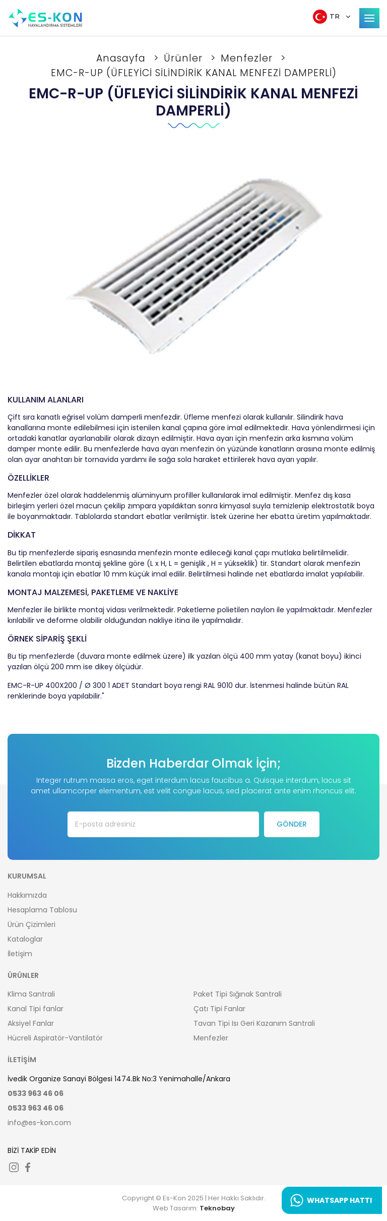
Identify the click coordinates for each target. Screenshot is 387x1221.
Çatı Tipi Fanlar (219, 1009)
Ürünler (185, 58)
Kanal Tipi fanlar (35, 1009)
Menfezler (248, 58)
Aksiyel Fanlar (31, 1023)
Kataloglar (25, 939)
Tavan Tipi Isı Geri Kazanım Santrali (254, 1023)
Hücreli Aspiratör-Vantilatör (55, 1038)
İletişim (20, 954)
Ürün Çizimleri (31, 924)
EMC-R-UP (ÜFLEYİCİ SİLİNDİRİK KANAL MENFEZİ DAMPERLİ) (194, 73)
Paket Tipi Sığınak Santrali (238, 994)
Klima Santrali (31, 994)
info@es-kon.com (39, 1123)
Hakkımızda (27, 895)
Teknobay (217, 1208)
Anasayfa (122, 58)
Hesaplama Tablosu (42, 910)
